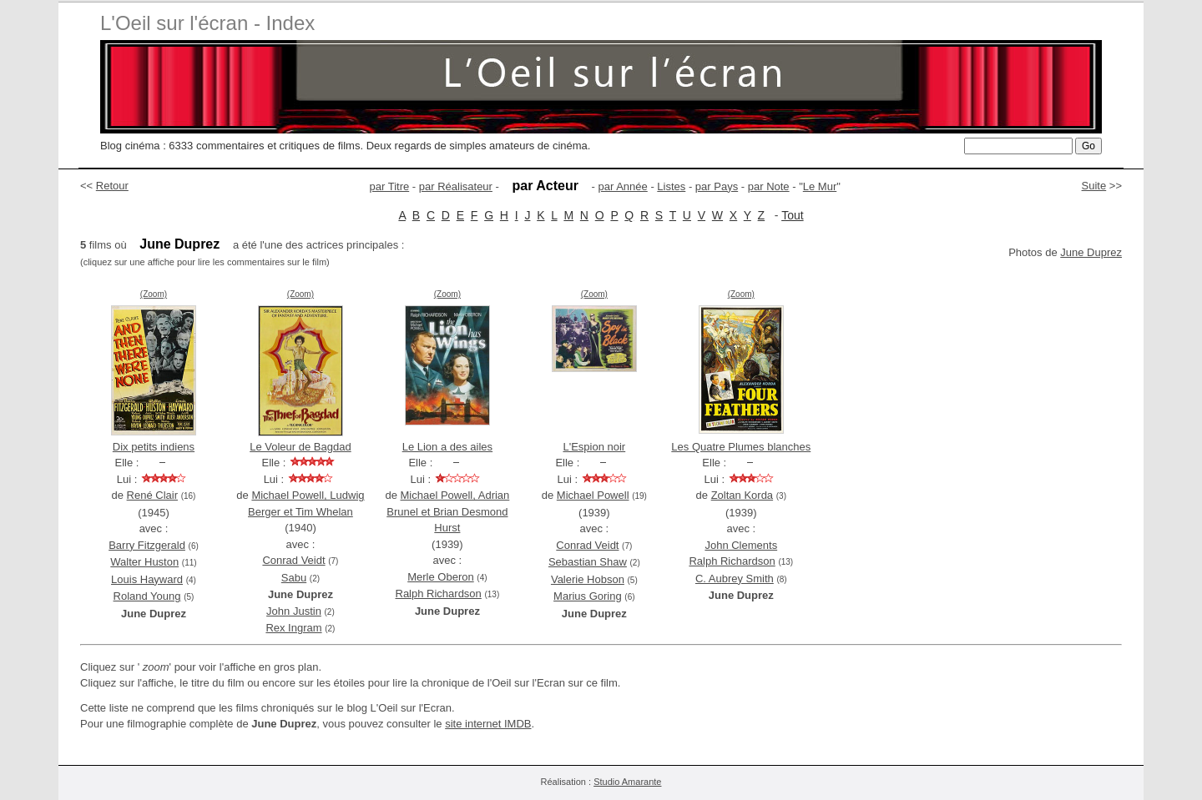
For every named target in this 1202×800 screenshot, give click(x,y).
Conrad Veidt (293, 560)
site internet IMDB (488, 723)
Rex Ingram (293, 627)
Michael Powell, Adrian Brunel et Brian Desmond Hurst (447, 511)
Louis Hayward (147, 579)
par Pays (716, 186)
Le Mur (819, 186)
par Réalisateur (455, 186)
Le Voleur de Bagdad (300, 446)
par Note (769, 186)
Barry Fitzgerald (147, 545)
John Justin (293, 611)
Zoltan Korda (742, 495)
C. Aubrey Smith (734, 578)
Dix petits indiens (153, 446)
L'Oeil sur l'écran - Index (207, 23)
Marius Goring (587, 596)
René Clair (152, 495)
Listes (671, 186)
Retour (112, 185)
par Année (622, 186)
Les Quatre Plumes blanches (741, 446)
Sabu (293, 577)
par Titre (390, 186)
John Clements (741, 545)
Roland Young (147, 596)
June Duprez (1091, 252)
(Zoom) (153, 294)
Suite (1094, 185)
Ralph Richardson (439, 593)
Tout (792, 215)
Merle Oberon (440, 577)
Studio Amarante (627, 782)
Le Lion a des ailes (447, 446)
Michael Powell (593, 495)
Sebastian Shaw (587, 562)
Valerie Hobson (587, 579)
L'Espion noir (594, 446)
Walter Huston (144, 562)
